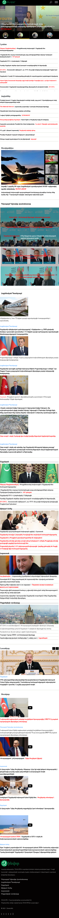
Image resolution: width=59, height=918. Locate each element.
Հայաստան (4, 553)
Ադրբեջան (4, 462)
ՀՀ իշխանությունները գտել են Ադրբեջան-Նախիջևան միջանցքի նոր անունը (25, 629)
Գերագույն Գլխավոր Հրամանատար (14, 879)
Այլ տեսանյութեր (51, 152)
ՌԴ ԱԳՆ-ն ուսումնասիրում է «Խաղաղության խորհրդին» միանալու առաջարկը (27, 625)
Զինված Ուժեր (6, 509)
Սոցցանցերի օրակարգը (10, 603)
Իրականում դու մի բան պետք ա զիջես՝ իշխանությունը (18, 632)
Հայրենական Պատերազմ (10, 882)
